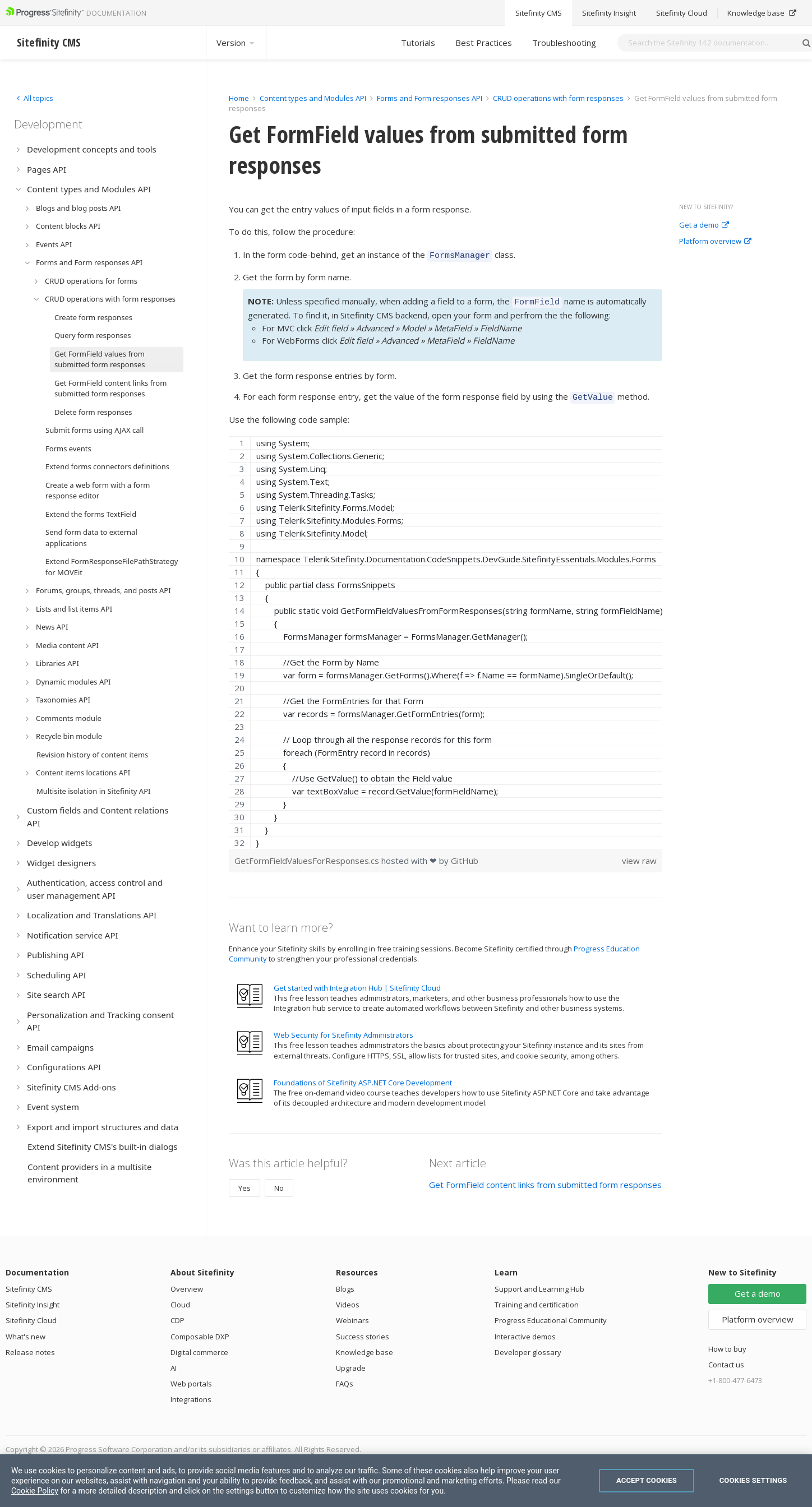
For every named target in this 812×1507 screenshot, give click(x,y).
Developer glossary (528, 1347)
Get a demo (704, 225)
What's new (25, 1331)
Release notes (30, 1347)
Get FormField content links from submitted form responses (545, 1179)
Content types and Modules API (313, 98)
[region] (445, 637)
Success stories (362, 1331)
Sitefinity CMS (29, 1284)
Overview (186, 1284)
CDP (177, 1315)
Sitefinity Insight (32, 1300)
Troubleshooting (564, 42)
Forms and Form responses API (429, 98)
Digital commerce (199, 1347)
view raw (639, 855)
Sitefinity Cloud (31, 1315)
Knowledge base (364, 1347)
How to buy (727, 1344)
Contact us (726, 1360)
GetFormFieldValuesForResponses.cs (307, 855)
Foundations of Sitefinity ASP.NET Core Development (363, 1078)
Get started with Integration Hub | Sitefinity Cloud (357, 983)
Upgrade (351, 1363)
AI (173, 1363)
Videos (347, 1300)
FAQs (344, 1379)
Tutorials (418, 42)
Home (239, 98)
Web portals (191, 1379)
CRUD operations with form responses (558, 98)
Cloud (180, 1300)
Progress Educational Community (551, 1315)
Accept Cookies (646, 1480)
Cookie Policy (34, 1490)
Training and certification (537, 1300)
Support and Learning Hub (539, 1284)
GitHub (464, 855)
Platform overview (715, 241)
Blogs (345, 1284)
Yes (244, 1183)
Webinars (352, 1315)
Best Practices (483, 42)
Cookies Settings (753, 1480)
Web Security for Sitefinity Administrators (343, 1030)
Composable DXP (199, 1331)
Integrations (190, 1394)
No (279, 1183)
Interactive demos (525, 1331)
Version (236, 42)
